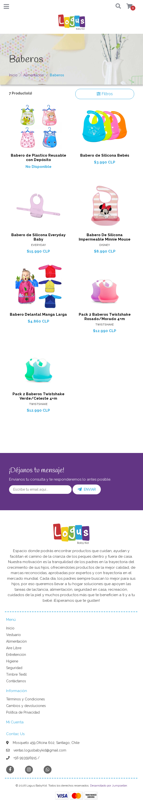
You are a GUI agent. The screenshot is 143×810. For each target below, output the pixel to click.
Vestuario (13, 635)
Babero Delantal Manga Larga (38, 314)
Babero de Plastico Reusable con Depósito (38, 157)
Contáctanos (16, 681)
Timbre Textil (16, 674)
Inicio (13, 75)
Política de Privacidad (23, 712)
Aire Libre (13, 648)
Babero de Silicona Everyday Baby (38, 237)
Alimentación (33, 75)
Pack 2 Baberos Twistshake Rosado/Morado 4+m (105, 316)
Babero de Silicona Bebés (104, 155)
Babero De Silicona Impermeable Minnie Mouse (104, 237)
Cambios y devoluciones (26, 706)
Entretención (16, 655)
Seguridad (14, 668)
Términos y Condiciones (25, 699)
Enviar (87, 489)
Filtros (105, 94)
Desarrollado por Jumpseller (108, 785)
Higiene (12, 661)
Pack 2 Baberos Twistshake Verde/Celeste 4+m (39, 396)
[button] (114, 6)
